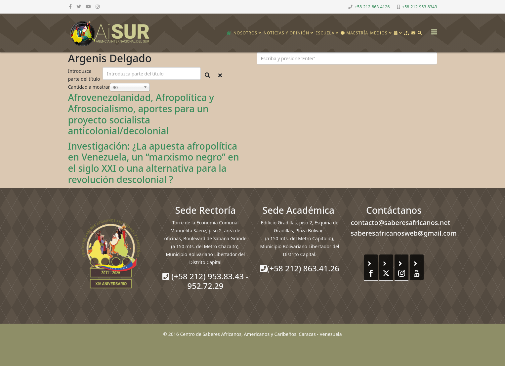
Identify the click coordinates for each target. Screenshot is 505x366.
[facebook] (70, 6)
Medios (378, 33)
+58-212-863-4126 (372, 7)
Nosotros (245, 33)
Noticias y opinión (286, 33)
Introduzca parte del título (85, 75)
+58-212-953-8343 (419, 7)
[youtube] (88, 6)
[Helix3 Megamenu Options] (432, 30)
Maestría (354, 33)
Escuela (325, 33)
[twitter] (78, 6)
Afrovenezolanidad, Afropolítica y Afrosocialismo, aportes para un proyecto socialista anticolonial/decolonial (141, 114)
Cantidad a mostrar (89, 87)
